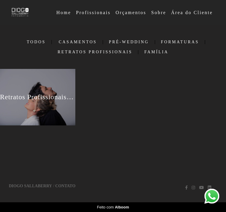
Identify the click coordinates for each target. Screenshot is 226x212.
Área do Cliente (192, 12)
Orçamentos (131, 12)
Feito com (113, 207)
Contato (65, 186)
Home (63, 12)
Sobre (158, 12)
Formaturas (180, 42)
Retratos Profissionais (95, 52)
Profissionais (93, 12)
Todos (36, 42)
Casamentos (78, 42)
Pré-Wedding (129, 42)
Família (156, 52)
